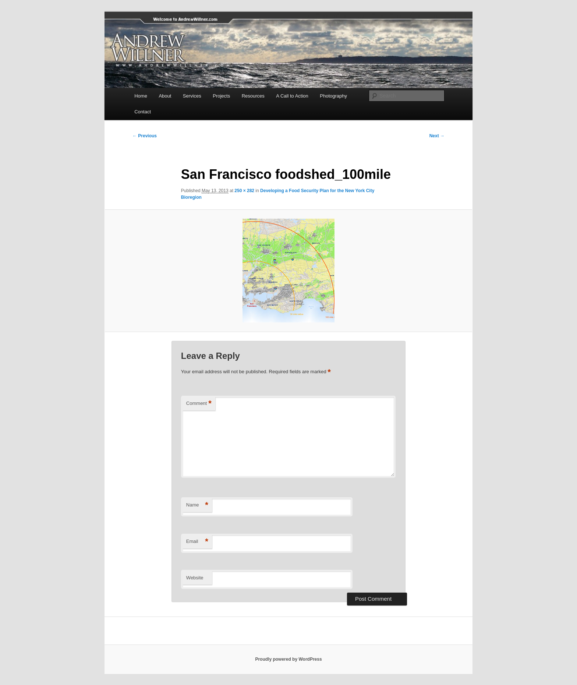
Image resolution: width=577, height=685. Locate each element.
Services (192, 96)
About (165, 96)
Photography (333, 96)
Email (197, 541)
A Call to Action (292, 96)
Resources (253, 96)
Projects (221, 96)
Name (197, 505)
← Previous (144, 135)
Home (140, 96)
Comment (199, 403)
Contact (142, 111)
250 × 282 (244, 190)
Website (194, 577)
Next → (437, 135)
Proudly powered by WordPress (288, 659)
